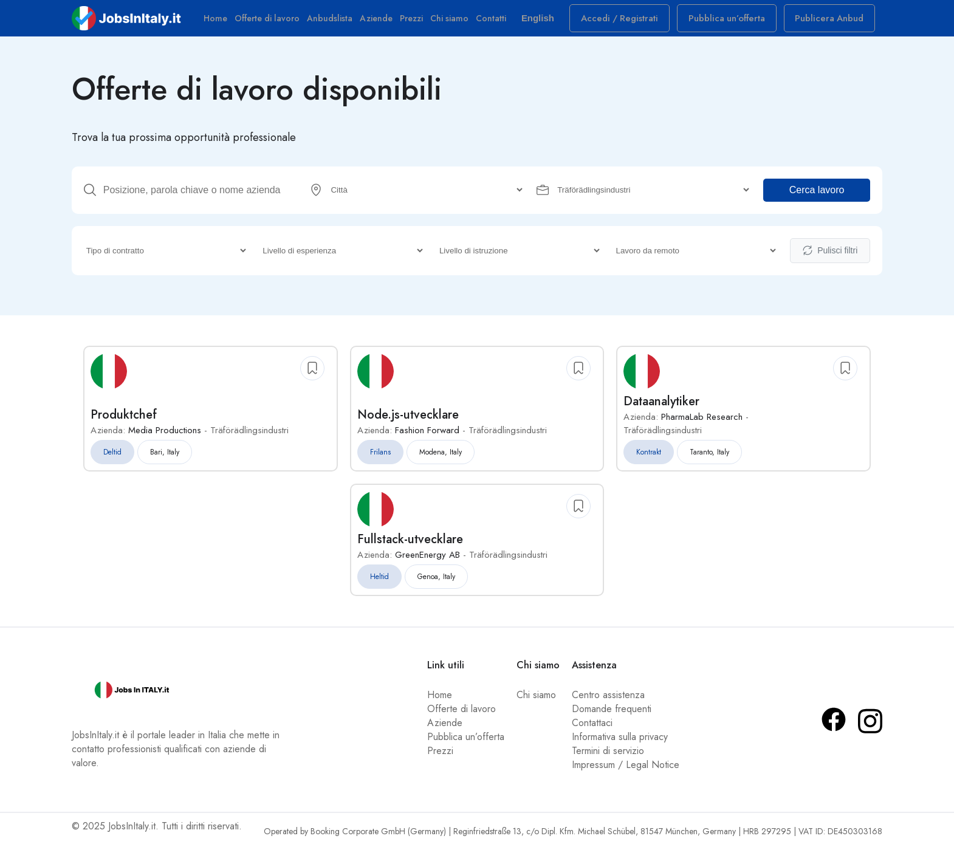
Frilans (380, 455)
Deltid (112, 455)
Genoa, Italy (436, 580)
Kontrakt (648, 455)
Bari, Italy (164, 455)
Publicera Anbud (832, 21)
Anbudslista (335, 21)
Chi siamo (455, 21)
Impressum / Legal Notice (625, 768)
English (550, 21)
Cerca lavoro (817, 195)
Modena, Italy (440, 455)
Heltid (379, 580)
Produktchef (124, 418)
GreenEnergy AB (427, 558)
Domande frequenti (611, 712)
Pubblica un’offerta (734, 21)
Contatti (496, 21)
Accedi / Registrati (634, 21)
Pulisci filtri (830, 255)
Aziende (381, 21)
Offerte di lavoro (272, 21)
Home (221, 21)
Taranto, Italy (709, 455)
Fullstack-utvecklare (410, 543)
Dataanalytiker (661, 405)
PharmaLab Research (702, 420)
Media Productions (164, 434)
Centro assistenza (608, 698)
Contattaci (592, 726)
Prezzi (416, 21)
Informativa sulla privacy (620, 740)
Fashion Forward (427, 434)
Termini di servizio (608, 754)
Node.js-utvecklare (408, 418)
